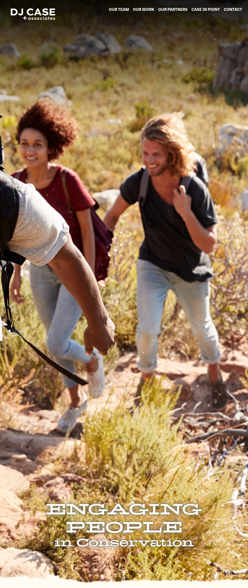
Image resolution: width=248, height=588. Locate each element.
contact (233, 9)
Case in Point (205, 9)
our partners (173, 9)
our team (119, 9)
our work (143, 9)
